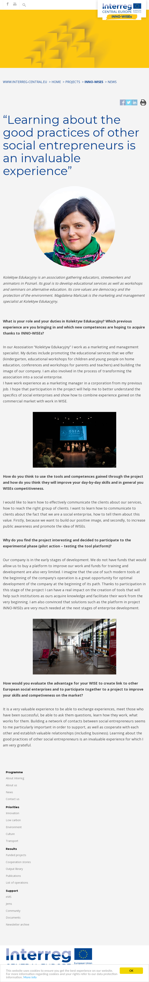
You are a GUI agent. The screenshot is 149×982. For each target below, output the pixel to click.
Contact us (12, 799)
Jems (9, 904)
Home (56, 82)
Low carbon (13, 820)
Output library (14, 869)
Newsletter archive (17, 924)
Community (13, 911)
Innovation (12, 813)
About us (11, 785)
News (112, 82)
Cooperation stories (18, 862)
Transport (12, 841)
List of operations (17, 882)
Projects (72, 82)
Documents (13, 917)
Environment (14, 827)
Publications (13, 876)
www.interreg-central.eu (25, 82)
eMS (8, 897)
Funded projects (16, 855)
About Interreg (15, 778)
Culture (10, 834)
